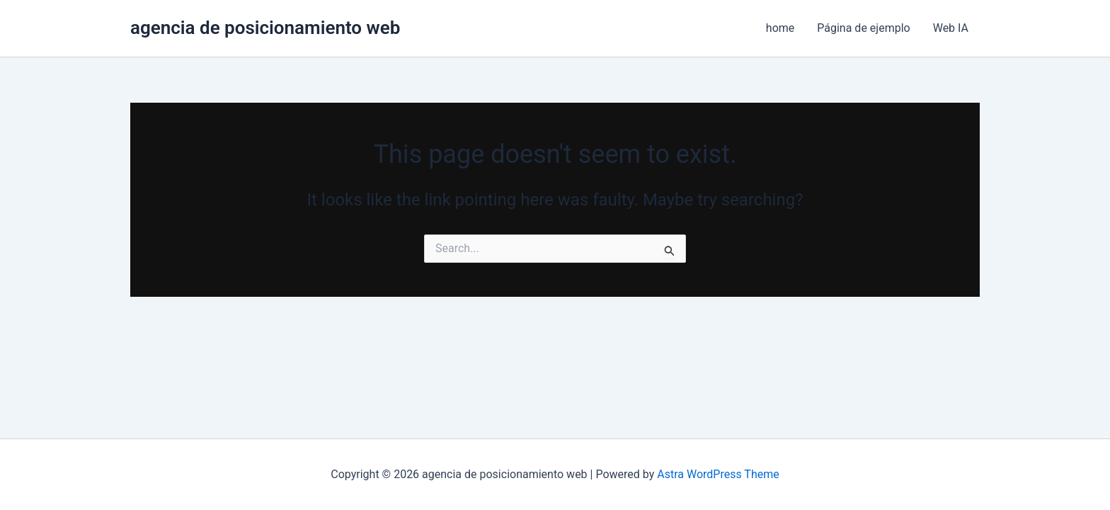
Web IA (950, 28)
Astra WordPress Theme (718, 474)
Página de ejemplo (863, 28)
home (780, 28)
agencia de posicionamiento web (265, 27)
